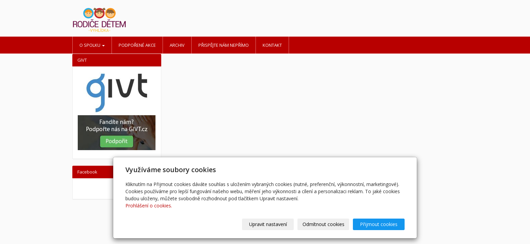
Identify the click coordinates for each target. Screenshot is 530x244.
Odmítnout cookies (323, 224)
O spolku (92, 45)
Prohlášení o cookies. (148, 205)
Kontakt (272, 45)
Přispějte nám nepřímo (223, 45)
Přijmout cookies (378, 224)
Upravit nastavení (268, 224)
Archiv (177, 45)
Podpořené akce (137, 45)
